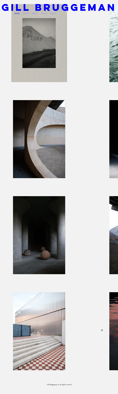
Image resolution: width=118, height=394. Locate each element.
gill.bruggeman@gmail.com (59, 381)
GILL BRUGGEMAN (59, 7)
